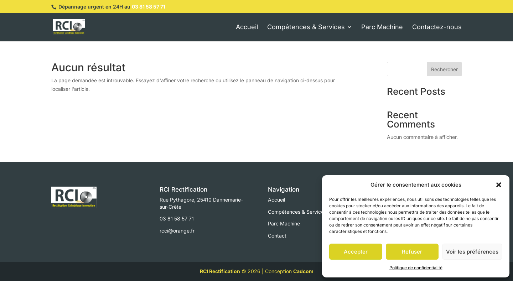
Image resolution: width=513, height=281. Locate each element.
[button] (498, 184)
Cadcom (303, 271)
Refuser (412, 251)
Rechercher (444, 69)
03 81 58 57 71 (148, 7)
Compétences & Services (297, 212)
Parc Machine (284, 223)
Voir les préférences (472, 251)
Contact (277, 236)
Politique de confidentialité (415, 267)
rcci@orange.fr (177, 231)
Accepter (356, 251)
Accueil (276, 200)
